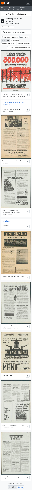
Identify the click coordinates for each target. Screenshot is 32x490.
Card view (5, 40)
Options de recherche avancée (14, 32)
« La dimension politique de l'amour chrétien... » (14, 103)
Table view (15, 40)
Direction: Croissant (23, 43)
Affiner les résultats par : (16, 14)
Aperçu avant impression (10, 37)
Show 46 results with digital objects (19, 47)
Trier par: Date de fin (8, 43)
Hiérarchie (24, 37)
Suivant (20, 487)
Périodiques (6, 221)
